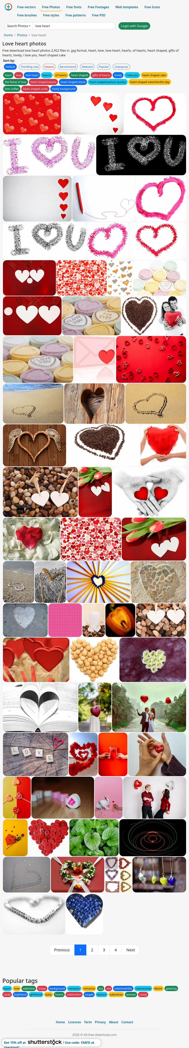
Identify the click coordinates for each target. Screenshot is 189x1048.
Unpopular (121, 67)
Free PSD (98, 15)
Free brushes (27, 15)
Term (88, 1022)
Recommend (68, 67)
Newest (49, 67)
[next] (131, 950)
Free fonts (74, 7)
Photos (22, 35)
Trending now (29, 67)
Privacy (100, 1022)
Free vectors (26, 7)
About (113, 1022)
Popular (104, 67)
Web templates (126, 7)
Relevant (87, 67)
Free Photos (51, 7)
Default (10, 67)
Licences (74, 1022)
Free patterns (75, 15)
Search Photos (17, 26)
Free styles (51, 15)
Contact (127, 1022)
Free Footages (98, 7)
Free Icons (152, 7)
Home (8, 35)
